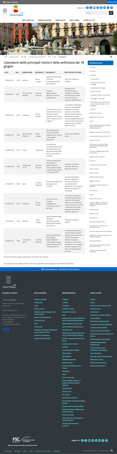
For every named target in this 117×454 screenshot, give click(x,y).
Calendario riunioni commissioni (37, 57)
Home (5, 57)
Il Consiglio (24, 57)
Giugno (55, 57)
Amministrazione (14, 57)
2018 (49, 57)
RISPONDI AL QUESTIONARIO (69, 269)
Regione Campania (12, 2)
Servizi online (112, 2)
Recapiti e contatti (9, 293)
